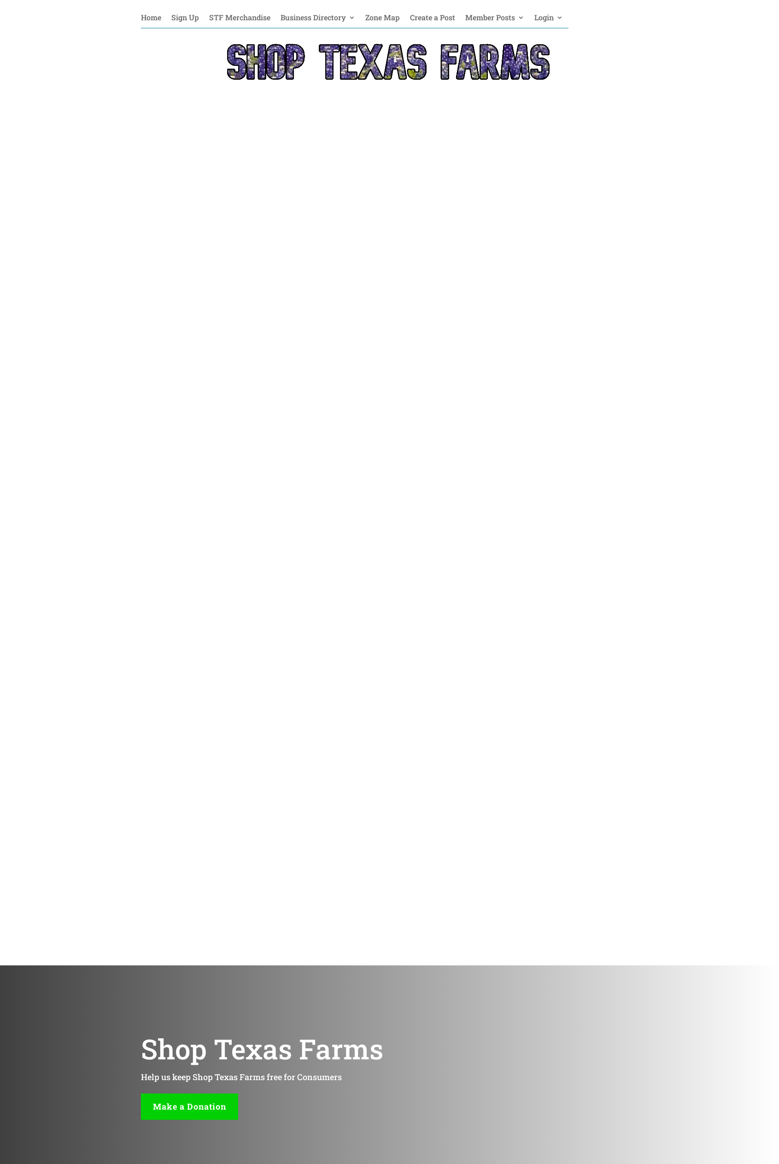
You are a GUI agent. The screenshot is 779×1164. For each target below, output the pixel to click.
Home (151, 18)
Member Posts (490, 18)
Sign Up (185, 18)
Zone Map (382, 18)
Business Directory (313, 18)
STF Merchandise (239, 18)
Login (544, 18)
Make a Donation (189, 1106)
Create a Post (432, 18)
